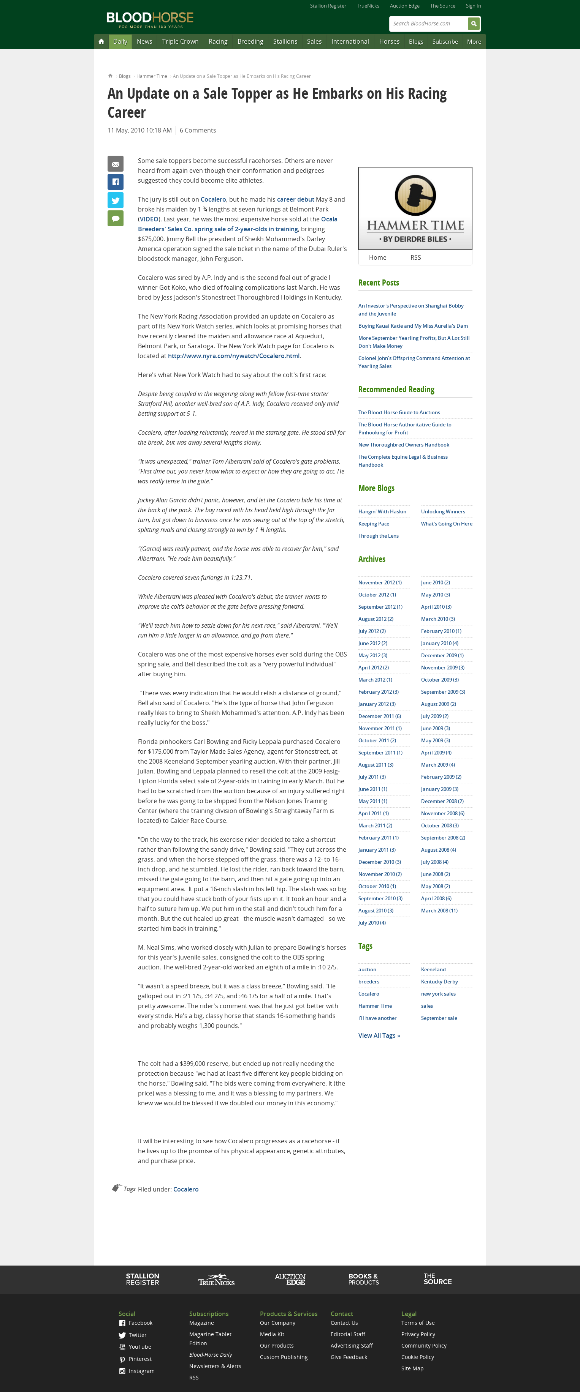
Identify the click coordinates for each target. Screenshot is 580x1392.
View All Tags (377, 1035)
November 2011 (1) (380, 728)
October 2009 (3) (440, 679)
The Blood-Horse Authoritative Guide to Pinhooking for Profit (405, 428)
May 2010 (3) (435, 594)
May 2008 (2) (435, 886)
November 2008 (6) (442, 813)
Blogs (416, 41)
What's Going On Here (446, 523)
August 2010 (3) (375, 910)
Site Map (412, 1368)
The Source (442, 5)
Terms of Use (418, 1322)
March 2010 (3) (438, 619)
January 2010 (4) (439, 643)
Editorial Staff (348, 1334)
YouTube (135, 1346)
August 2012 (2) (375, 619)
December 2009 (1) (442, 655)
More (474, 41)
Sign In (473, 5)
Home (110, 75)
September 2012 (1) (380, 606)
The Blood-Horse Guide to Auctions (399, 412)
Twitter (116, 200)
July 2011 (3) (372, 776)
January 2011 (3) (377, 849)
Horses (389, 41)
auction (367, 969)
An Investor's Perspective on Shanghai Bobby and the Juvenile (411, 309)
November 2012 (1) (380, 582)
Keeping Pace (373, 523)
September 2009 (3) (443, 691)
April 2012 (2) (373, 667)
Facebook (116, 182)
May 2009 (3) (435, 740)
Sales (314, 41)
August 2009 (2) (438, 704)
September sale (439, 1018)
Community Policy (424, 1345)
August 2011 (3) (375, 764)
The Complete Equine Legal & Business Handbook (403, 460)
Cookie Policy (417, 1356)
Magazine (201, 1322)
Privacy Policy (418, 1334)
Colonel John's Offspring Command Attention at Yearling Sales (414, 362)
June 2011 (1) (372, 789)
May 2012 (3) (372, 655)
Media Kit (272, 1334)
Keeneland (433, 969)
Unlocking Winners (443, 511)
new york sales (438, 993)
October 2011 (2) (377, 740)
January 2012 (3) (377, 704)
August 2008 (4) (438, 849)
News (144, 41)
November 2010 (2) (380, 874)
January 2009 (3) (439, 789)
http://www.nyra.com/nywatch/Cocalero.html (234, 356)
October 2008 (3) (440, 825)
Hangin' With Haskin (382, 511)
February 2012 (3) (378, 691)
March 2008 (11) (439, 910)
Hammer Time (151, 76)
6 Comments (198, 130)
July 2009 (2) (434, 716)
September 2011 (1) (380, 752)
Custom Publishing (284, 1356)
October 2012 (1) (377, 594)
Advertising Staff (352, 1345)
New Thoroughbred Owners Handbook (403, 444)
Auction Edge (405, 5)
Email (116, 164)
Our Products (277, 1345)
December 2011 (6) (379, 716)
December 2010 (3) (379, 862)
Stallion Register (328, 5)
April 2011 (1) (373, 813)
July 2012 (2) (372, 631)
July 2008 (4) (434, 862)
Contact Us (344, 1322)
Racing (218, 41)
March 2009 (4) (438, 764)
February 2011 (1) (378, 837)
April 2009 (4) (436, 752)
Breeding (250, 41)
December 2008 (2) (442, 801)
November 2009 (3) (442, 667)
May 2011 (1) (372, 801)
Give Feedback (349, 1356)
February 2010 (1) (441, 631)
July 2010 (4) (372, 922)
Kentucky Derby (439, 981)
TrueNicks (368, 5)
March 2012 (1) (375, 679)
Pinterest (135, 1358)
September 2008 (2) (443, 837)
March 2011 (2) (375, 825)
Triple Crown (180, 41)
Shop (364, 1279)
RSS (415, 257)
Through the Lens (378, 535)
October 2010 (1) (377, 886)
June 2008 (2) (435, 874)
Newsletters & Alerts (215, 1366)
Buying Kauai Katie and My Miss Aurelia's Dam (413, 325)
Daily (120, 41)
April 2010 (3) (436, 606)
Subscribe (445, 41)
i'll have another (377, 1018)
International (350, 41)
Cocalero (213, 199)
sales (427, 1005)
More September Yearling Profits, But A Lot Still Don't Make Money (414, 342)
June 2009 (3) (435, 728)
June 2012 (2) (372, 643)
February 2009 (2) (441, 776)
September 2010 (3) (380, 898)
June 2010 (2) (435, 582)
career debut (295, 199)
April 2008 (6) (436, 898)
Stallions (285, 41)
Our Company (277, 1322)
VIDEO (149, 219)
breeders (368, 981)
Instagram (137, 1371)
